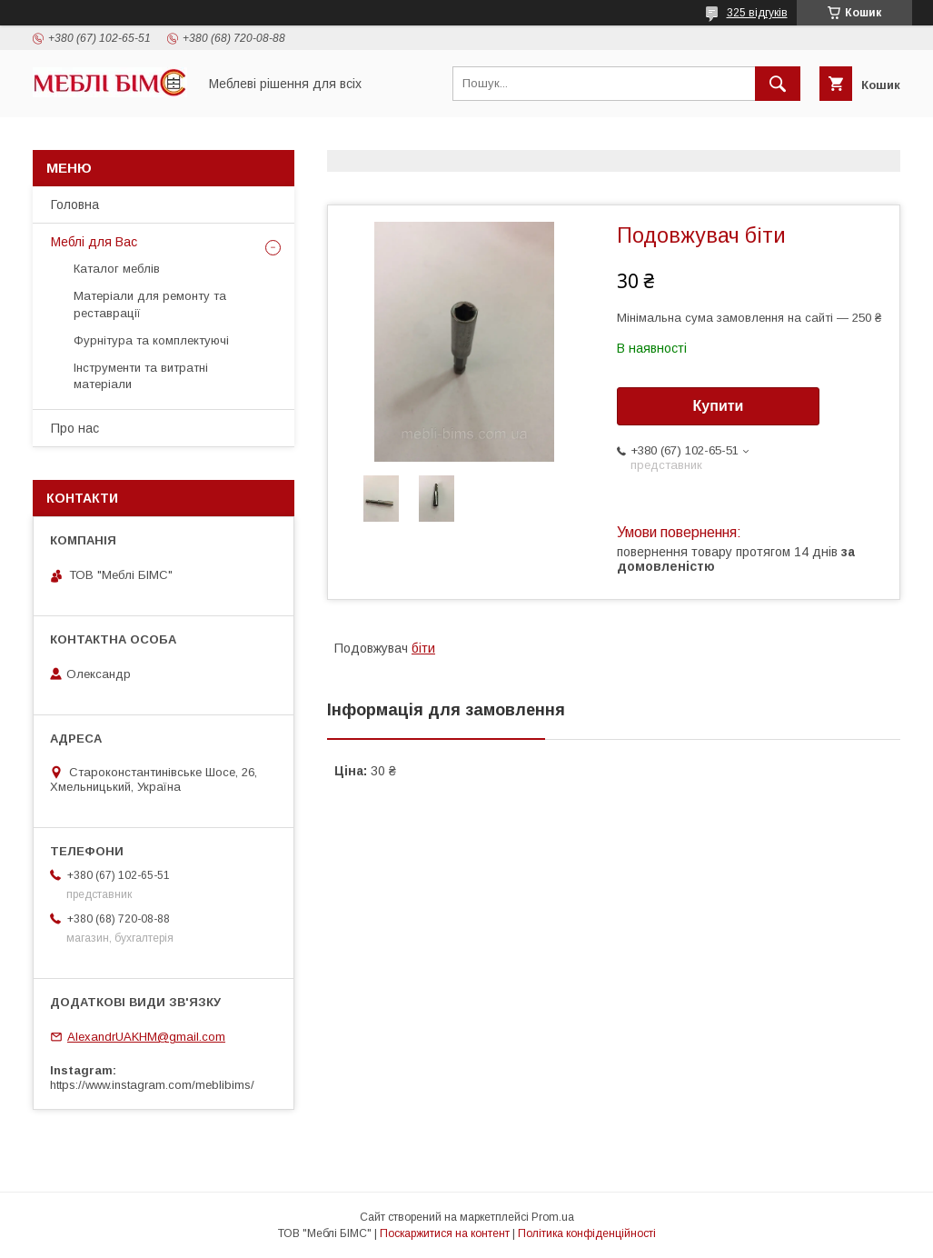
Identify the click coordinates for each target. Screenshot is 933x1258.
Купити (718, 406)
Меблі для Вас (94, 242)
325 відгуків (757, 12)
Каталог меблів (117, 268)
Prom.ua (552, 1217)
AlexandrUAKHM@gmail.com (146, 1036)
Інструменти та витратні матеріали (141, 376)
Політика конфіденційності (587, 1233)
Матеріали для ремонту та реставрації (150, 304)
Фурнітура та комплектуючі (151, 340)
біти (423, 648)
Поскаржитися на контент (445, 1233)
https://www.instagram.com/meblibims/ (152, 1085)
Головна (75, 204)
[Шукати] (777, 83)
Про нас (75, 428)
